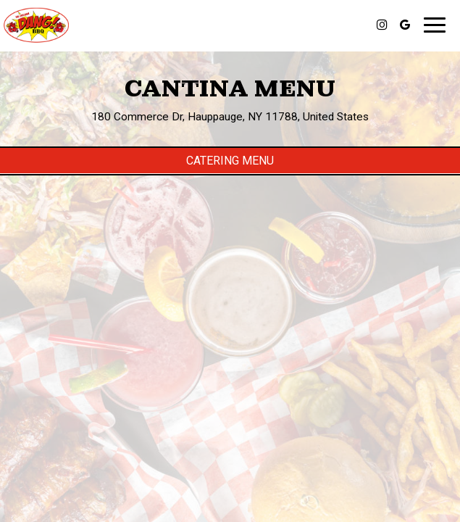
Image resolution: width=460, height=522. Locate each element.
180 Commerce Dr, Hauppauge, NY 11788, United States (230, 116)
